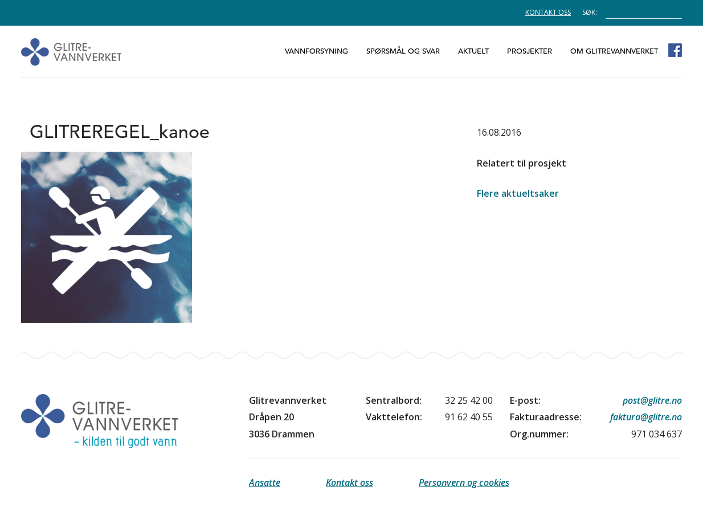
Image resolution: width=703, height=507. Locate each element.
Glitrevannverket (71, 52)
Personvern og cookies (464, 482)
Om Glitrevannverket (614, 51)
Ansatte (264, 482)
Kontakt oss (548, 12)
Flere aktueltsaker (518, 193)
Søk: (589, 11)
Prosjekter (529, 51)
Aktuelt (473, 51)
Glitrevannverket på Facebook (675, 50)
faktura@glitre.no (646, 417)
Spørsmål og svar (403, 51)
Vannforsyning (316, 51)
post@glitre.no (652, 400)
